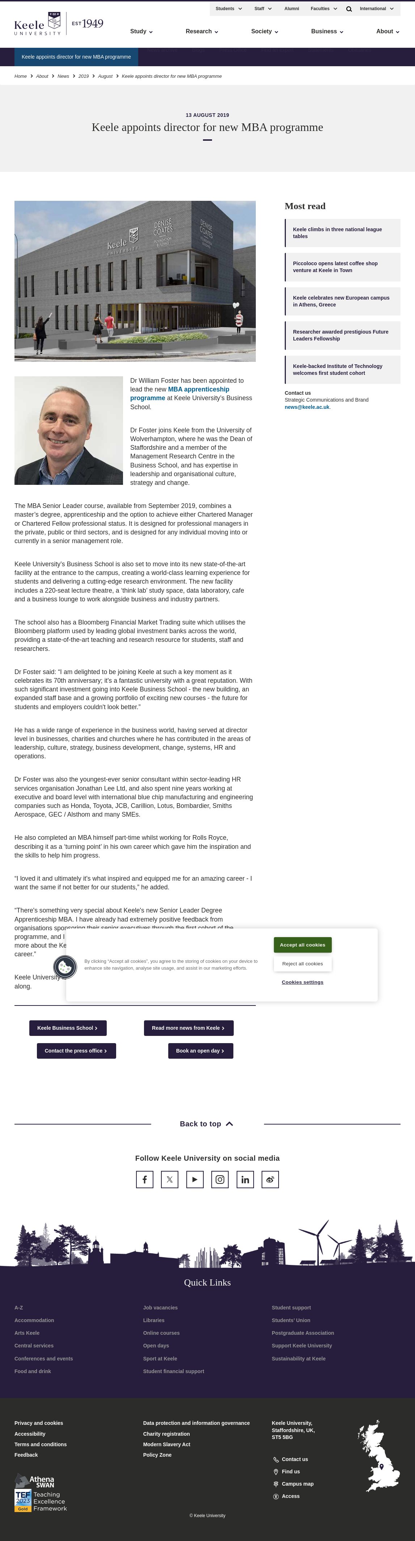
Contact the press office (76, 1051)
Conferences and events (43, 1359)
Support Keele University (302, 1346)
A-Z (18, 1308)
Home (20, 74)
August (105, 74)
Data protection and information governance (196, 1423)
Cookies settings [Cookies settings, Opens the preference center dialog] (303, 982)
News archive (162, 55)
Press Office (233, 55)
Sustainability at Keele (299, 1359)
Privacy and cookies (38, 1423)
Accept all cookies (302, 939)
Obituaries (359, 55)
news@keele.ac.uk (307, 407)
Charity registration (166, 1434)
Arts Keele (26, 1333)
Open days (156, 1346)
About (42, 74)
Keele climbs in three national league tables (337, 233)
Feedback (26, 1455)
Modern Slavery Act (166, 1444)
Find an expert (277, 55)
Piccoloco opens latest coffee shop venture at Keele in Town (335, 267)
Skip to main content (38, 36)
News (63, 74)
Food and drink (32, 1371)
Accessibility (26, 36)
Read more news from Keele (189, 1028)
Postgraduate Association (303, 1333)
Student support (291, 1308)
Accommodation (34, 1320)
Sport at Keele (160, 1359)
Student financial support (173, 1371)
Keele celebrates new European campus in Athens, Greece (341, 301)
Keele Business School (68, 1028)
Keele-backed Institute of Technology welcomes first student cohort (337, 369)
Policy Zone (157, 1455)
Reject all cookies (302, 963)
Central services (34, 1346)
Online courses (161, 1333)
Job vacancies (160, 1308)
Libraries (154, 1320)
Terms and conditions (40, 1444)
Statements (321, 55)
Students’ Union (291, 1320)
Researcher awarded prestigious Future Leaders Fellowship (341, 335)
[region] (221, 960)
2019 (84, 74)
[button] (349, 7)
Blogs (198, 55)
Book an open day (201, 1051)
